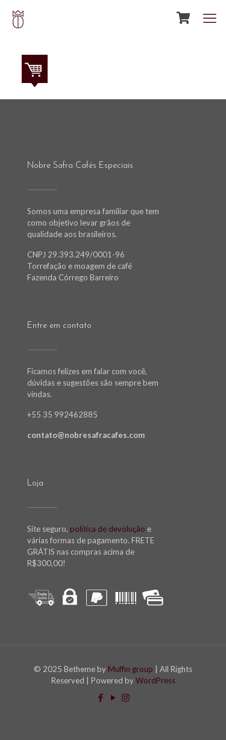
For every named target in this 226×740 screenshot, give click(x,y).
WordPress (155, 680)
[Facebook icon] (100, 697)
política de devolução (106, 529)
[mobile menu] (209, 18)
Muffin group (130, 669)
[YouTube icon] (113, 697)
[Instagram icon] (125, 697)
